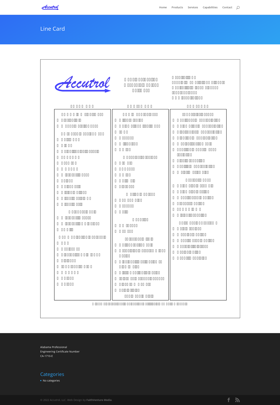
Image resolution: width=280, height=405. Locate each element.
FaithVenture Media (99, 400)
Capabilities (210, 7)
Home (163, 7)
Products (177, 7)
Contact (227, 7)
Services (193, 7)
